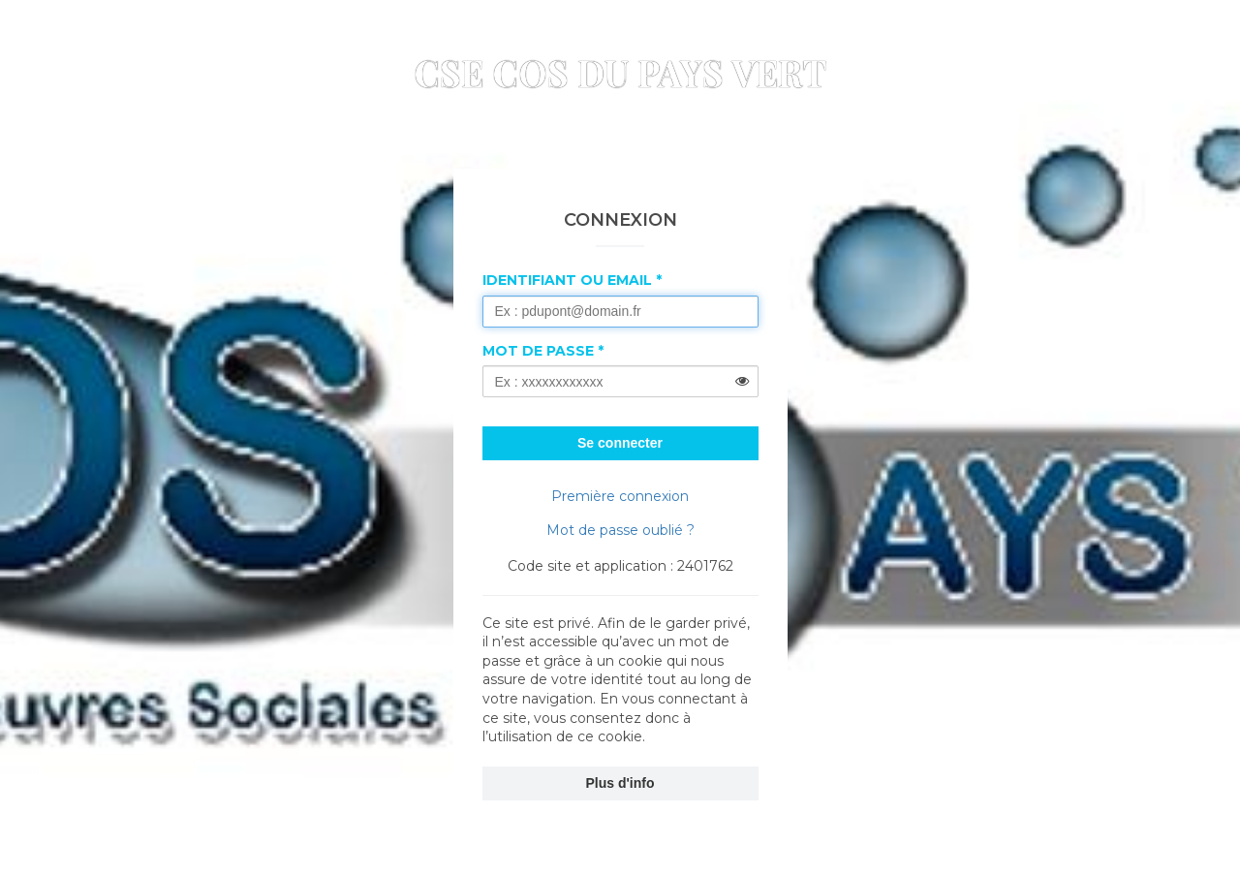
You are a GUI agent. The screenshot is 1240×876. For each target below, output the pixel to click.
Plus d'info (620, 783)
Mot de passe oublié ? (620, 530)
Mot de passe (538, 351)
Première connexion (620, 496)
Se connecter (620, 443)
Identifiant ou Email (567, 280)
